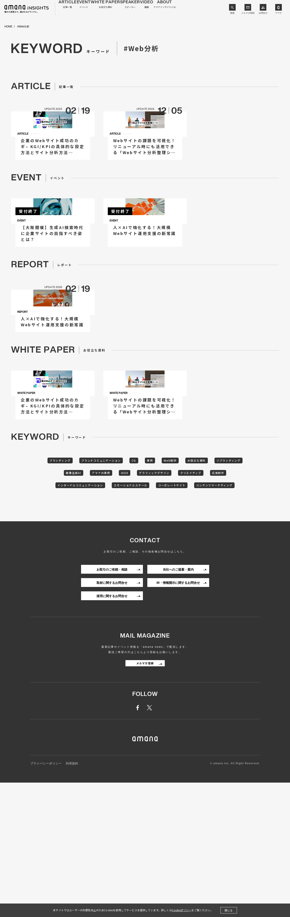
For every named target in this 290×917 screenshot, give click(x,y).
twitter (150, 842)
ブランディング (66, 577)
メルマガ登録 (247, 13)
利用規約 (72, 898)
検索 (232, 13)
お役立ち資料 (225, 577)
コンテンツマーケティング (145, 618)
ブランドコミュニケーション (114, 577)
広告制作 (65, 605)
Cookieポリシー (181, 910)
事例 (170, 577)
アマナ (278, 13)
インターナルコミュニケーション (111, 605)
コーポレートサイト (216, 605)
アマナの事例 (127, 591)
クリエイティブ (231, 591)
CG (151, 577)
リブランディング (60, 591)
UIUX (155, 591)
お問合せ (263, 13)
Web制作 (194, 577)
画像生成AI (95, 591)
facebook (140, 842)
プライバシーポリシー (46, 898)
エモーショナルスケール (168, 605)
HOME (8, 26)
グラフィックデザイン (189, 591)
